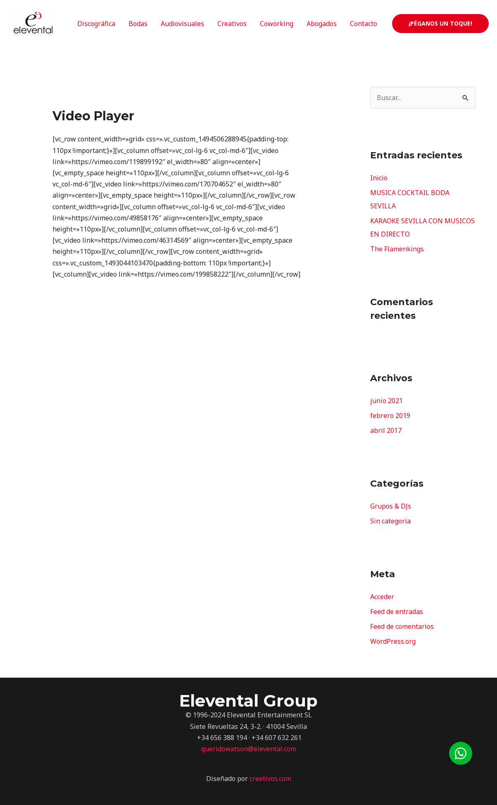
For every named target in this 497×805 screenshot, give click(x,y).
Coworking (276, 23)
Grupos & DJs (390, 506)
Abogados (322, 23)
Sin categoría (390, 521)
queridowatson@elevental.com (248, 748)
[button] (460, 753)
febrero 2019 (390, 415)
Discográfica (96, 23)
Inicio (379, 177)
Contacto (363, 23)
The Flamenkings (397, 248)
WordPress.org (393, 641)
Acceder (382, 596)
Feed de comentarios (402, 626)
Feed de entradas (396, 611)
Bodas (137, 23)
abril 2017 (386, 430)
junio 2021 (386, 400)
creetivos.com (270, 778)
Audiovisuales (182, 23)
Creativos (232, 23)
